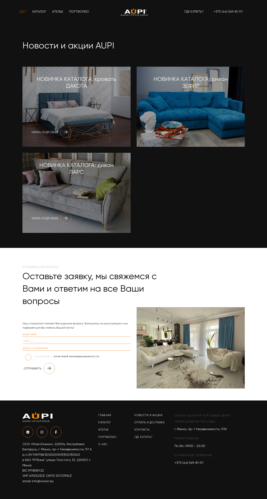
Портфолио (79, 11)
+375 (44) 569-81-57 (228, 11)
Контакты (141, 429)
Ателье (57, 11)
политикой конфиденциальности (76, 356)
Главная (104, 415)
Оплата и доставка (149, 422)
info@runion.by (43, 481)
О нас (103, 444)
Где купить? (194, 11)
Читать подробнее (51, 132)
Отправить (39, 368)
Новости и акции (148, 415)
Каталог (39, 11)
